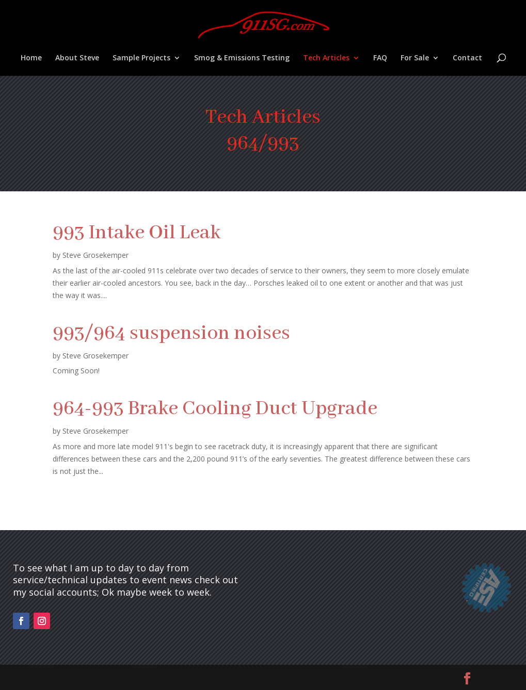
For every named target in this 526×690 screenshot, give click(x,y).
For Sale (415, 58)
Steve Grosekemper (95, 255)
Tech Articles (326, 58)
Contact (467, 58)
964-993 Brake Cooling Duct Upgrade (215, 409)
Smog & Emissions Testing (242, 58)
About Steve (77, 58)
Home (31, 58)
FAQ (380, 58)
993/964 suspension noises (171, 333)
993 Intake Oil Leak (136, 233)
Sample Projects (141, 58)
